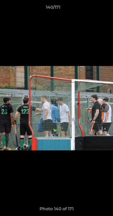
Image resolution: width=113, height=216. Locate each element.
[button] (91, 8)
